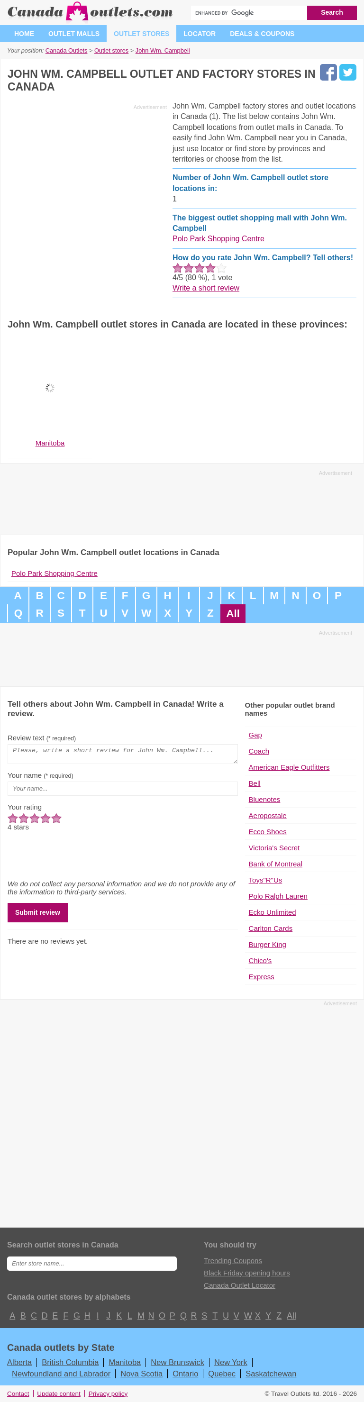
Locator (199, 33)
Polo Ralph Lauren (278, 896)
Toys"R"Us (265, 880)
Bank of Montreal (275, 864)
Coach (259, 751)
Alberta (19, 1362)
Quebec (222, 1373)
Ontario (185, 1373)
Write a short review (206, 288)
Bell (255, 783)
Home (24, 33)
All (233, 613)
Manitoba (125, 1362)
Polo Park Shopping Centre (218, 239)
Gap (255, 735)
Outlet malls (74, 33)
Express (261, 977)
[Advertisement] (87, 179)
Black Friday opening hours (247, 1273)
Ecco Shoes (268, 832)
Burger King (267, 944)
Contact (18, 1393)
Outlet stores (141, 33)
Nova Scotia (141, 1373)
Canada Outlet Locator (239, 1285)
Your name (40, 778)
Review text (42, 738)
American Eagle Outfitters (289, 767)
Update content (59, 1393)
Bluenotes (265, 799)
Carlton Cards (271, 928)
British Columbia (70, 1362)
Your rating (25, 810)
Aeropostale (268, 815)
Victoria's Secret (274, 848)
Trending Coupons (233, 1260)
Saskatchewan (271, 1373)
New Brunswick (177, 1362)
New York (230, 1362)
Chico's (260, 960)
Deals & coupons (262, 33)
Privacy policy (108, 1393)
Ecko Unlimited (272, 912)
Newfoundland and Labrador (61, 1373)
